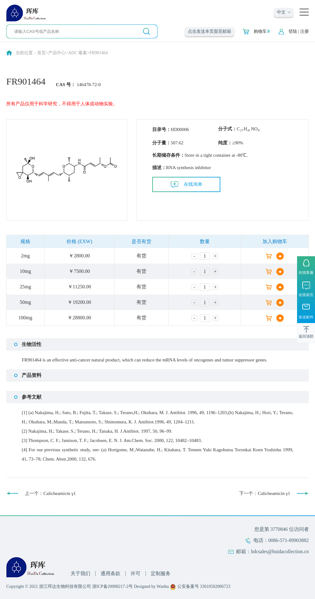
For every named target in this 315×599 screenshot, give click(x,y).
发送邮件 (306, 317)
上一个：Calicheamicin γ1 (50, 493)
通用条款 (110, 573)
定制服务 (160, 573)
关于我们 (80, 573)
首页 (41, 52)
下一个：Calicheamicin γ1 (264, 493)
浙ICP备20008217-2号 (112, 586)
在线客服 (306, 272)
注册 (304, 31)
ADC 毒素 (77, 52)
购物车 (262, 31)
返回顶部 (306, 336)
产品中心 (57, 52)
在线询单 (193, 184)
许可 (135, 573)
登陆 (292, 31)
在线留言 (306, 295)
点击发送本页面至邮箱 (209, 31)
